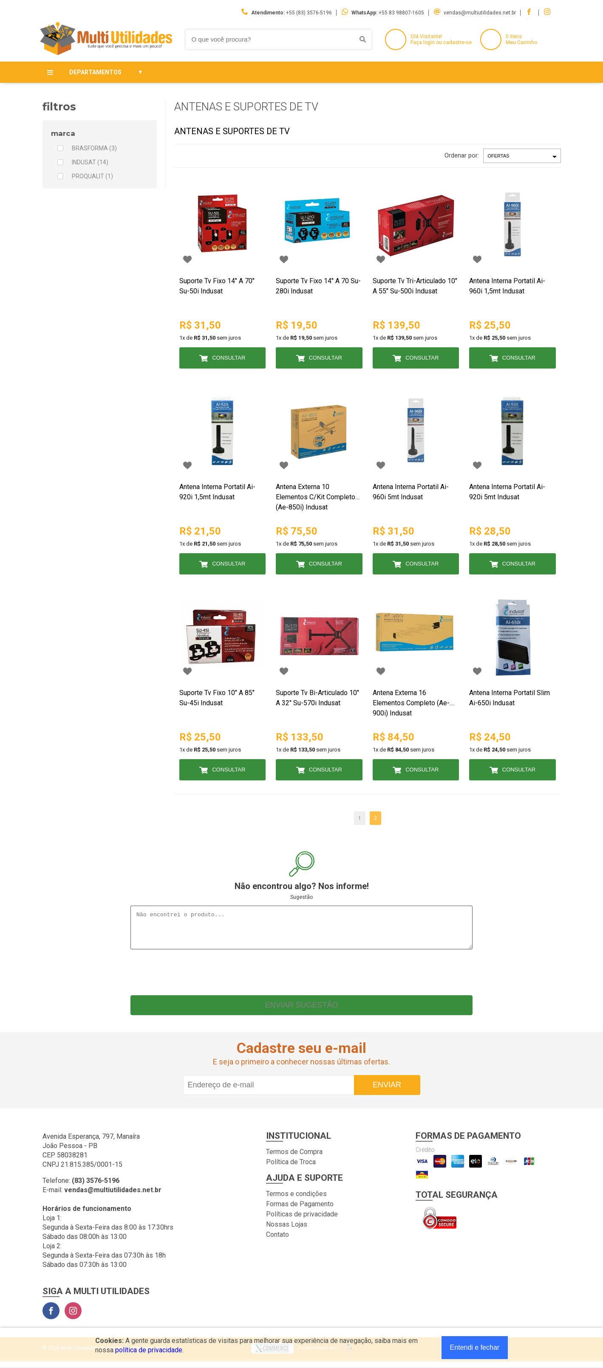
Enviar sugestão (301, 1011)
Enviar (387, 1091)
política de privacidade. (149, 1350)
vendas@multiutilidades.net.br (480, 13)
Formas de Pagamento (300, 1210)
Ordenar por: (461, 155)
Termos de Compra (294, 1158)
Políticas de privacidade (302, 1220)
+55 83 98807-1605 (401, 13)
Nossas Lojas (286, 1231)
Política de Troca (291, 1168)
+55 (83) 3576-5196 (309, 13)
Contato (277, 1241)
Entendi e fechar (475, 1347)
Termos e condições (296, 1200)
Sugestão (301, 897)
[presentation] (301, 976)
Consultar (228, 358)
